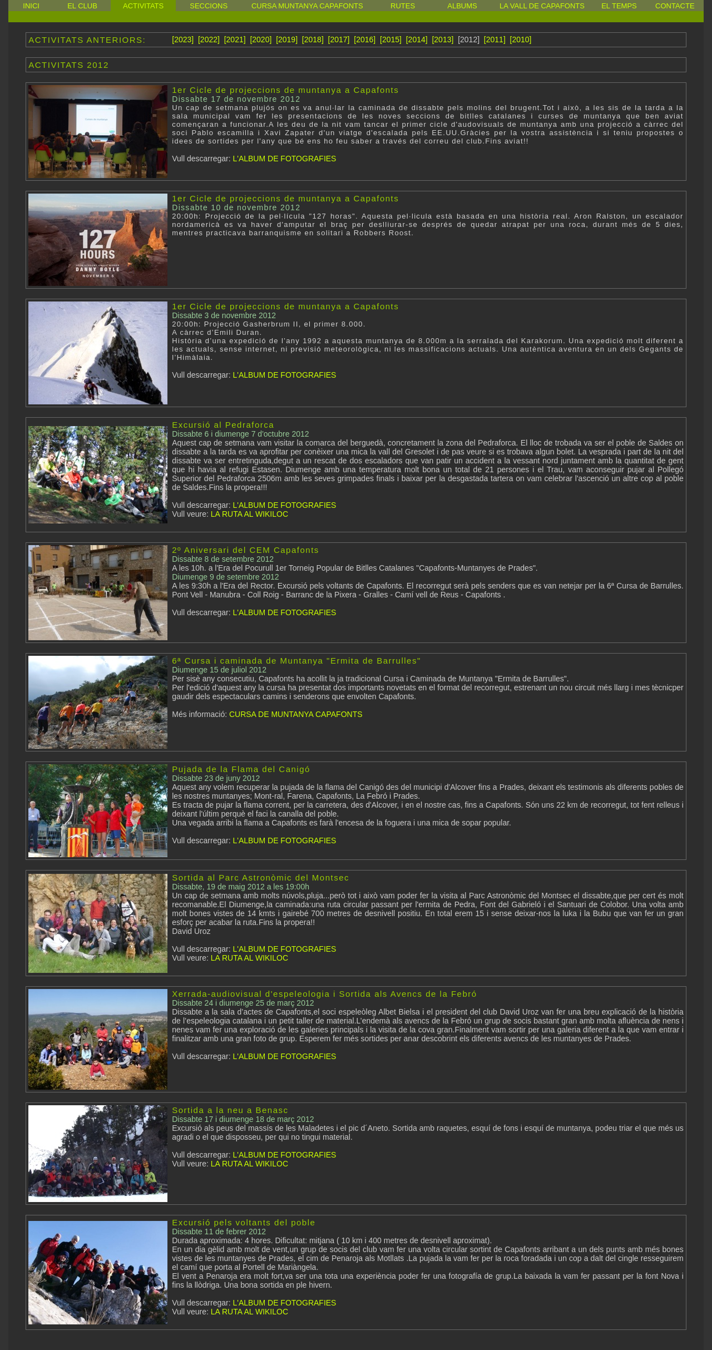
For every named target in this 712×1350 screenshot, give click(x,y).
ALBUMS (462, 6)
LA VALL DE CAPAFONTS (542, 6)
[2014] (417, 39)
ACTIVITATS (143, 6)
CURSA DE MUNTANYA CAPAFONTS (296, 714)
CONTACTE (675, 6)
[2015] (391, 39)
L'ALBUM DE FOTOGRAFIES (284, 158)
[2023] (183, 39)
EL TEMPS (619, 6)
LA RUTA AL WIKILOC (248, 514)
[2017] (339, 39)
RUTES (402, 6)
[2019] (287, 39)
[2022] (209, 39)
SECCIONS (209, 6)
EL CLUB (82, 6)
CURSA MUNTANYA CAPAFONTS (307, 6)
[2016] (364, 39)
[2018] (313, 39)
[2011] (495, 39)
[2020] (260, 39)
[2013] (442, 39)
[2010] (521, 39)
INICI (31, 6)
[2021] (235, 39)
